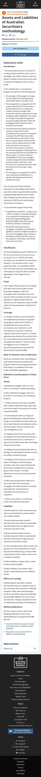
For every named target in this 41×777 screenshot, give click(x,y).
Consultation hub (20, 719)
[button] (5, 4)
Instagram (21, 744)
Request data (21, 696)
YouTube (21, 753)
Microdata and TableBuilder (20, 687)
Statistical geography (20, 684)
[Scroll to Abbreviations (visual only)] (20, 644)
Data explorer (20, 690)
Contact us (20, 722)
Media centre (20, 714)
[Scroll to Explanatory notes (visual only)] (25, 63)
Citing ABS (20, 716)
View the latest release (17, 14)
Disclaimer (21, 764)
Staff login (20, 773)
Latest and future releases (20, 675)
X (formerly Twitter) (21, 747)
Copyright (20, 761)
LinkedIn (21, 750)
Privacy (20, 767)
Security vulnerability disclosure (21, 725)
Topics (20, 678)
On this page (21, 55)
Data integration (20, 693)
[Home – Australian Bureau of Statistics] (20, 662)
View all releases (19, 48)
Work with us (20, 711)
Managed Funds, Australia (15, 632)
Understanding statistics (20, 699)
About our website (20, 708)
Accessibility (20, 770)
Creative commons (20, 758)
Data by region (20, 681)
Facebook (21, 741)
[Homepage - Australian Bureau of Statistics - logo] (20, 4)
